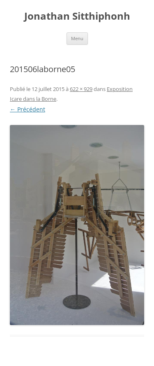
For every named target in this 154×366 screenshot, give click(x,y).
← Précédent (27, 109)
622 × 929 (81, 89)
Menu (77, 38)
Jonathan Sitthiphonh (77, 16)
